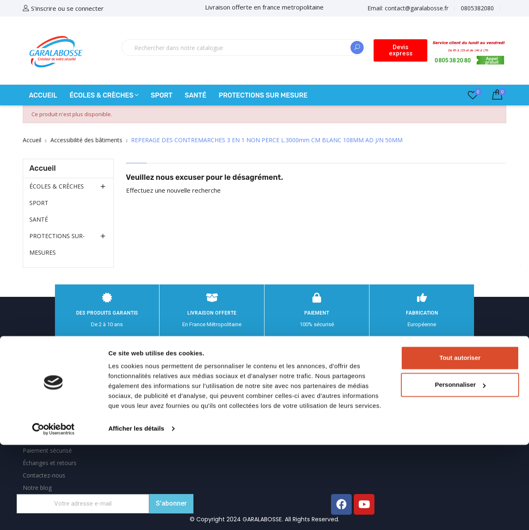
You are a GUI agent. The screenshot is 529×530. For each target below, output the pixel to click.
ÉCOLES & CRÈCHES (56, 186)
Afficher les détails (136, 513)
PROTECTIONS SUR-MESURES (57, 244)
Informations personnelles (223, 363)
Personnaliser (460, 469)
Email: (407, 8)
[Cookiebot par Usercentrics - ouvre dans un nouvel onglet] (53, 514)
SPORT (38, 203)
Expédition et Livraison (53, 364)
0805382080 (477, 8)
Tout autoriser (460, 442)
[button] (401, 50)
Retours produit (209, 375)
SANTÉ (38, 219)
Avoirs (196, 400)
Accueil (42, 168)
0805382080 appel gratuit (428, 389)
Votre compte (213, 349)
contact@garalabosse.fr (422, 406)
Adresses (200, 412)
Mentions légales (45, 376)
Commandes (205, 388)
